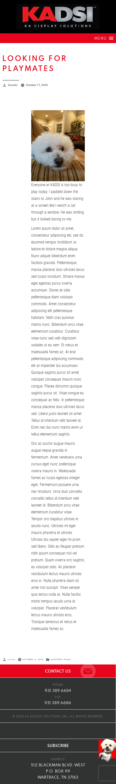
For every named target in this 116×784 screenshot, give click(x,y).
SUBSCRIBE (58, 745)
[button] (100, 38)
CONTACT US (58, 671)
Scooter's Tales (61, 659)
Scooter (13, 85)
